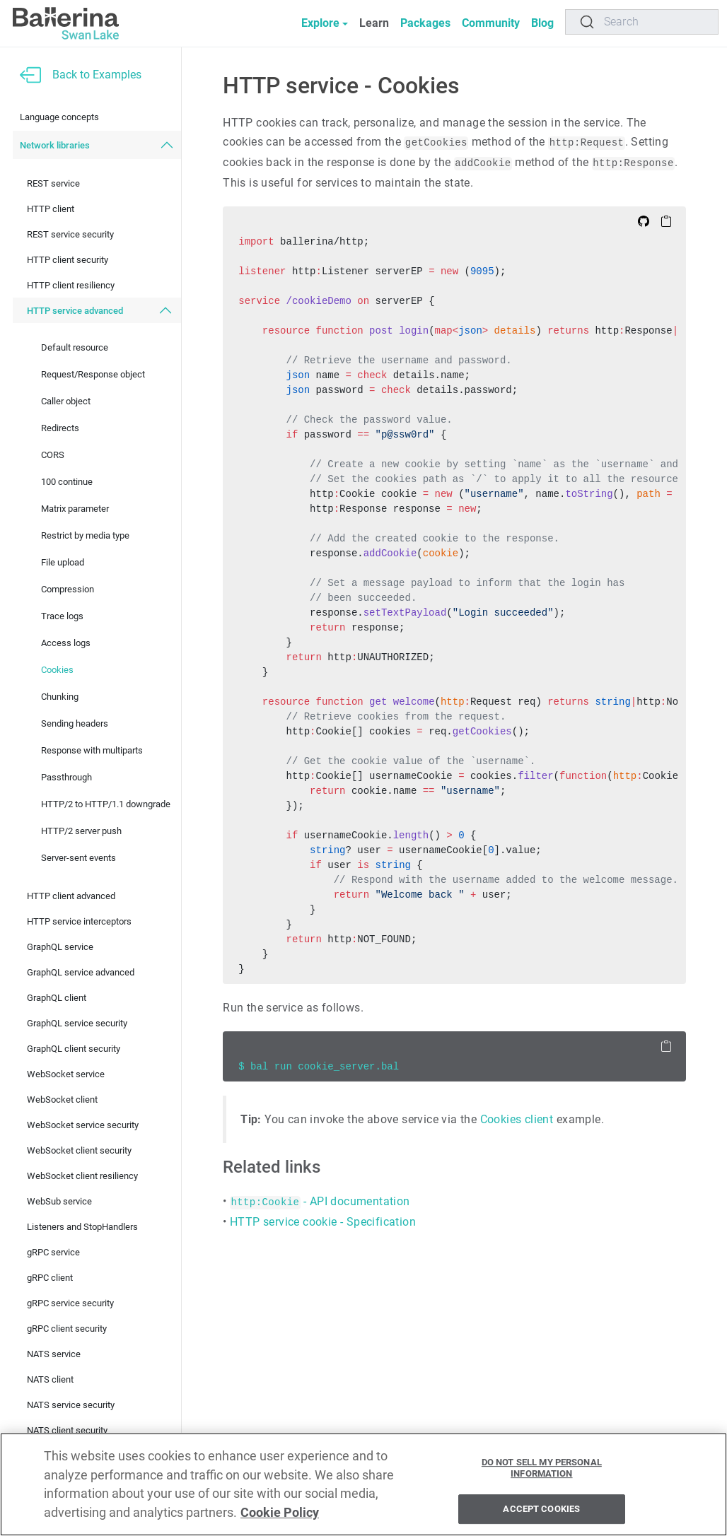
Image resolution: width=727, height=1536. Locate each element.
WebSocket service (66, 1074)
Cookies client (517, 1119)
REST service (53, 183)
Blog (542, 23)
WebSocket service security (83, 1125)
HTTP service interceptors (79, 921)
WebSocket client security (79, 1150)
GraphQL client (56, 997)
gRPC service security (70, 1303)
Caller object (66, 401)
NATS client (50, 1379)
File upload (62, 562)
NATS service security (71, 1405)
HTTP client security (67, 259)
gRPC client (50, 1277)
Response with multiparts (92, 750)
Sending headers (74, 723)
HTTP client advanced (71, 896)
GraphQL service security (77, 1023)
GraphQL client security (73, 1048)
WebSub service (59, 1201)
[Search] (642, 22)
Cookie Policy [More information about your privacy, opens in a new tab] (279, 1515)
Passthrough (66, 777)
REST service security (70, 234)
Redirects (60, 428)
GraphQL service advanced (80, 972)
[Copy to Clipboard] (666, 220)
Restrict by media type (85, 535)
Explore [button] (320, 23)
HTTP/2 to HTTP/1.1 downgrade (105, 804)
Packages (425, 23)
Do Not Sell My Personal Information (542, 1471)
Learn (374, 23)
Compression (67, 589)
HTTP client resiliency (71, 285)
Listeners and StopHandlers (82, 1226)
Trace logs (62, 616)
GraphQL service (60, 947)
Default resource (74, 347)
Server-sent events (78, 857)
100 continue (67, 481)
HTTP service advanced (75, 310)
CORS (52, 455)
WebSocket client (62, 1099)
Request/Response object (93, 374)
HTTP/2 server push (81, 831)
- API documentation (320, 1201)
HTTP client (50, 209)
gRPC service (53, 1252)
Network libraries (55, 145)
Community (491, 23)
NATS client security (67, 1430)
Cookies (57, 669)
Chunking (59, 696)
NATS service (54, 1354)
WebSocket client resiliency (82, 1176)
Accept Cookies (541, 1512)
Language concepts (59, 117)
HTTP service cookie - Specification (323, 1222)
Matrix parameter (75, 508)
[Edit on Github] (643, 220)
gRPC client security (67, 1328)
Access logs (66, 643)
